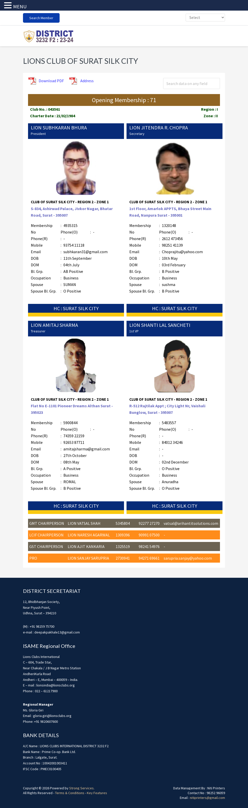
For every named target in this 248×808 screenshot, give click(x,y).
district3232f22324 (48, 35)
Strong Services (81, 787)
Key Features (97, 792)
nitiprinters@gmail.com (207, 797)
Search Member (41, 18)
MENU (20, 6)
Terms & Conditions (69, 792)
